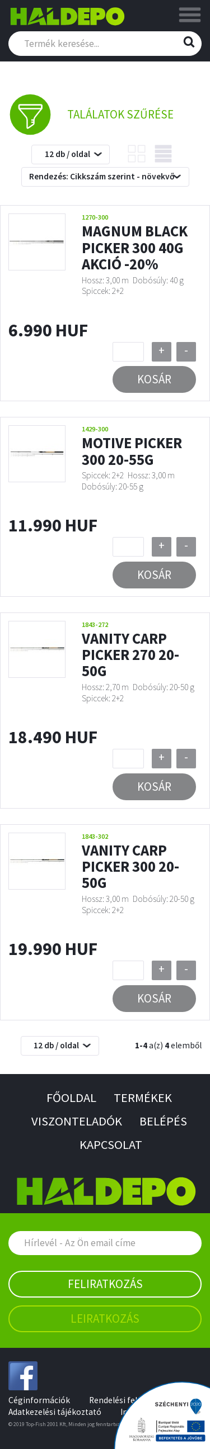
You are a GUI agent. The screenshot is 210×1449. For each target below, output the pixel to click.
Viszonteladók (76, 1121)
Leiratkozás (105, 1318)
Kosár (154, 379)
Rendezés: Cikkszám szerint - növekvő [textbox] (101, 176)
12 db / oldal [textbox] (67, 154)
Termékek (143, 1097)
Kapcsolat (111, 1144)
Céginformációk (39, 1400)
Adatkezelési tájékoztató (54, 1412)
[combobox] (70, 154)
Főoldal (71, 1097)
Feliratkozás (105, 1283)
